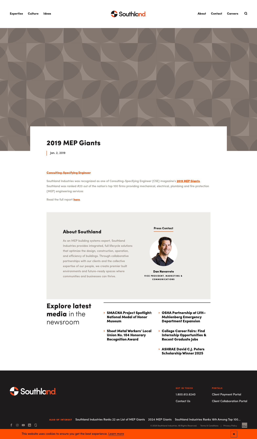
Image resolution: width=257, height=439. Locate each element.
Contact (216, 13)
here (76, 199)
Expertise (16, 13)
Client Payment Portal (226, 394)
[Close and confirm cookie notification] (234, 434)
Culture (33, 13)
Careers (232, 13)
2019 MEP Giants (188, 181)
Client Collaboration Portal (229, 401)
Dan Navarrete (163, 271)
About (202, 13)
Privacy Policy (230, 426)
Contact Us (183, 401)
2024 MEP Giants (160, 419)
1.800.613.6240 (186, 394)
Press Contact (163, 228)
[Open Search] (245, 13)
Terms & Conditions (209, 426)
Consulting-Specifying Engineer (69, 173)
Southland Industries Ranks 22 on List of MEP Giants (110, 419)
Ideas (47, 13)
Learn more (116, 434)
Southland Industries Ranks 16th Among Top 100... (208, 419)
